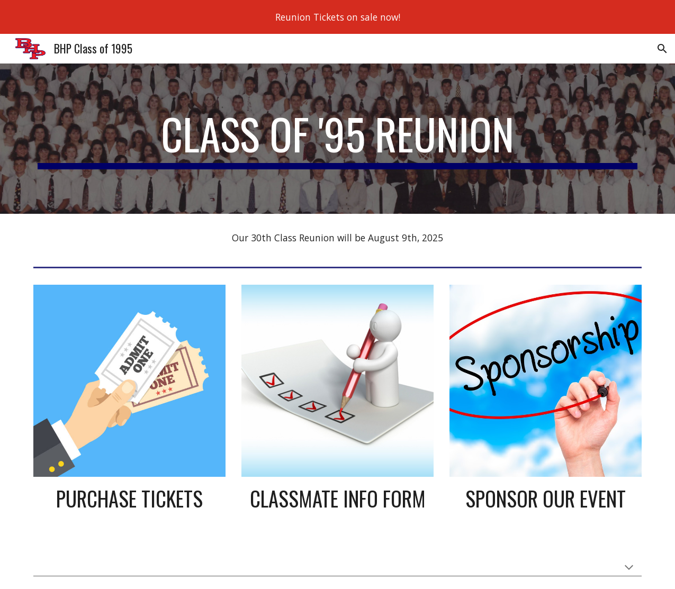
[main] (337, 139)
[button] (662, 48)
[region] (337, 17)
